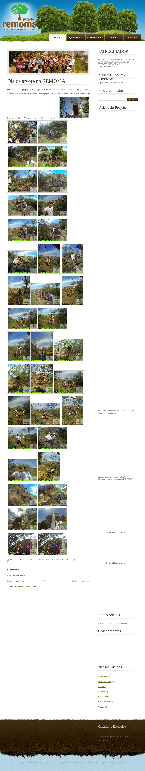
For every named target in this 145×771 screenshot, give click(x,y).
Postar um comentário (16, 576)
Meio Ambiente (104, 682)
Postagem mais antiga (81, 581)
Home (57, 37)
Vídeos (101, 707)
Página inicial (49, 581)
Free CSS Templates (92, 763)
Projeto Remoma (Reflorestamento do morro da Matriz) (39, 763)
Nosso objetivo (95, 37)
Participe (132, 37)
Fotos (114, 37)
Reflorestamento (105, 702)
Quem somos (76, 37)
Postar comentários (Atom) (25, 587)
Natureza (102, 687)
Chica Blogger (120, 763)
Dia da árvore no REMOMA (36, 81)
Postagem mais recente (16, 581)
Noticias (101, 692)
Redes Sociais (103, 697)
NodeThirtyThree (75, 763)
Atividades (102, 676)
